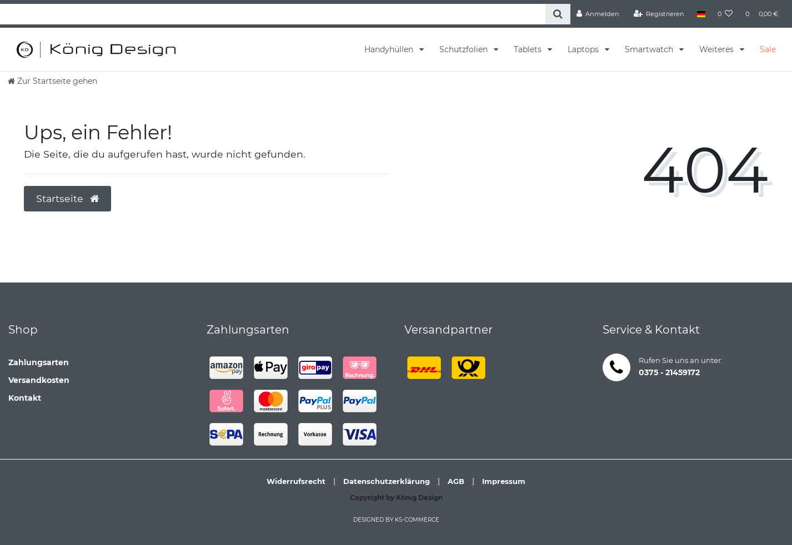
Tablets (529, 49)
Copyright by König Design (396, 497)
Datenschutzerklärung (386, 481)
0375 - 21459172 (669, 372)
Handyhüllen (389, 49)
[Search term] (272, 14)
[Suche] (557, 14)
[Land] (700, 14)
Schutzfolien (464, 49)
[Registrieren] (659, 14)
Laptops (584, 49)
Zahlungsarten (38, 362)
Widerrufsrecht (296, 481)
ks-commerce (417, 519)
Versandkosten (38, 380)
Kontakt (24, 398)
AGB (456, 481)
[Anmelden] (598, 14)
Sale (768, 49)
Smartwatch (650, 49)
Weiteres (717, 49)
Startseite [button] (67, 198)
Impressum (503, 481)
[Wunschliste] (725, 14)
